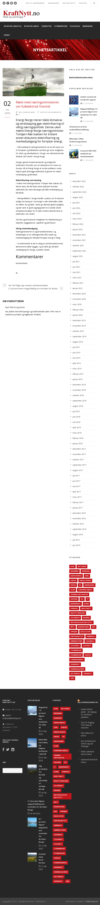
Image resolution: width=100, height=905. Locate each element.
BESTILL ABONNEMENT (35, 3)
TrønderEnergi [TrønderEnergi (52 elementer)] (77, 660)
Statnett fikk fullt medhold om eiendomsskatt (88, 154)
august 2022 (78, 197)
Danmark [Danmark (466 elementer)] (86, 571)
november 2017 (79, 454)
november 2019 (79, 326)
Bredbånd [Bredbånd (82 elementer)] (74, 571)
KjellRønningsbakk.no (88, 702)
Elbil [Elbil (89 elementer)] (87, 576)
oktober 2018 (78, 395)
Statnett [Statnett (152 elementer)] (87, 646)
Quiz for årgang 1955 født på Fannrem (87, 725)
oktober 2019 (78, 331)
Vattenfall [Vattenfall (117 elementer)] (75, 673)
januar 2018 (78, 443)
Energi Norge (34, 277)
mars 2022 (77, 218)
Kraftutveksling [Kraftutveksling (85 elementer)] (78, 613)
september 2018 (79, 400)
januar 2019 (78, 379)
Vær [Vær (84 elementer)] (72, 678)
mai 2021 (76, 272)
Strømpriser (60, 26)
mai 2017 (76, 486)
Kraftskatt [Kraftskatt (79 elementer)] (86, 608)
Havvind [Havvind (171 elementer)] (74, 599)
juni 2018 (76, 416)
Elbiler (34, 273)
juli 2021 (76, 261)
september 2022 (79, 192)
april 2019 (77, 363)
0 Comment (88, 103)
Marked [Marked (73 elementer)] (86, 618)
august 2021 (78, 256)
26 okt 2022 (35, 813)
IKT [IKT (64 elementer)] (82, 599)
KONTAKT (83, 3)
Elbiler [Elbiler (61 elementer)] (73, 580)
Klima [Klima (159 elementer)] (86, 604)
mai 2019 (76, 358)
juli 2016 (76, 540)
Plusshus (75, 26)
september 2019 (79, 336)
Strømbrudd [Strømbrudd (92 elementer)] (76, 650)
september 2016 (79, 529)
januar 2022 (78, 229)
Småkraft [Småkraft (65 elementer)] (91, 636)
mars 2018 (77, 433)
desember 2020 (79, 293)
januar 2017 (78, 507)
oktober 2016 (78, 524)
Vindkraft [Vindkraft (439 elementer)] (87, 673)
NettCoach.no (92, 901)
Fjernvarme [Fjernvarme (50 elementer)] (89, 585)
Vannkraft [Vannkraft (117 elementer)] (75, 664)
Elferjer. (21, 277)
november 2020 (79, 299)
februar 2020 (78, 309)
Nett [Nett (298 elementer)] (73, 627)
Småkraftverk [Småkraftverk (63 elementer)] (76, 641)
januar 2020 (78, 315)
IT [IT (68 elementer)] (87, 599)
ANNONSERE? (53, 3)
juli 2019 (76, 347)
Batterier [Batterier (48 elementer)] (82, 566)
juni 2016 (76, 545)
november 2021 (79, 240)
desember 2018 (79, 384)
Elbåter (25, 273)
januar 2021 (78, 288)
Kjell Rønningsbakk (27, 112)
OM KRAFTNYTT (69, 3)
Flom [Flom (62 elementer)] (73, 590)
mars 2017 (77, 497)
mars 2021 (77, 277)
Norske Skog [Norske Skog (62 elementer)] (83, 627)
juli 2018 (76, 411)
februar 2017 (78, 502)
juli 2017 (76, 475)
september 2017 (79, 465)
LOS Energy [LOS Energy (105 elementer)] (75, 618)
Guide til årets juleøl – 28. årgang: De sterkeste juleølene (89, 713)
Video (7, 35)
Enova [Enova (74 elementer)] (73, 585)
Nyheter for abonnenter (50, 112)
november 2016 (79, 518)
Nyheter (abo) (31, 26)
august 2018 (78, 406)
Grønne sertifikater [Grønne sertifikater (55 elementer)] (79, 594)
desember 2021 (79, 235)
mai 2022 (76, 213)
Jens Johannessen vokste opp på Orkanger (88, 743)
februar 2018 (78, 438)
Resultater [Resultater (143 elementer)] (85, 632)
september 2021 (79, 251)
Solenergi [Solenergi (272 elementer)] (90, 641)
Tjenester (46, 26)
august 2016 (78, 534)
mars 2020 (77, 304)
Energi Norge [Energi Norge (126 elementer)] (85, 580)
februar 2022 (78, 224)
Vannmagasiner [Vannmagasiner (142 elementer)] (77, 669)
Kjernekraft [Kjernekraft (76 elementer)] (76, 604)
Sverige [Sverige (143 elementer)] (88, 655)
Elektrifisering (47, 273)
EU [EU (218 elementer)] (80, 585)
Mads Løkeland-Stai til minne (87, 752)
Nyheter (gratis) (12, 26)
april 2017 (77, 491)
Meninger (88, 26)
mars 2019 (77, 368)
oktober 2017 (78, 459)
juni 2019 (76, 352)
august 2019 (78, 342)
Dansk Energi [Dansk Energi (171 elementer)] (76, 576)
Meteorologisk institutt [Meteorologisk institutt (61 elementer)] (81, 622)
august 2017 (78, 470)
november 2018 (79, 390)
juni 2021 (76, 267)
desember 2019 (79, 320)
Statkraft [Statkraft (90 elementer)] (75, 646)
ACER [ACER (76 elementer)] (72, 566)
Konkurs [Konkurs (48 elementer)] (74, 608)
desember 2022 (79, 181)
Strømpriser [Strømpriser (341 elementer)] (76, 655)
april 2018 (77, 427)
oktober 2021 (78, 245)
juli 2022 (76, 202)
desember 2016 (79, 513)
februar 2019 (78, 374)
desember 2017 (79, 449)
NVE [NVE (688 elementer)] (93, 627)
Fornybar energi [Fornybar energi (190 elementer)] (85, 590)
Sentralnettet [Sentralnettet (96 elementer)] (77, 636)
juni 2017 (76, 481)
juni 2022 (76, 208)
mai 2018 (76, 422)
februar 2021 (78, 283)
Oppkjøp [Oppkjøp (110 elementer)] (74, 632)
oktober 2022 (78, 186)
